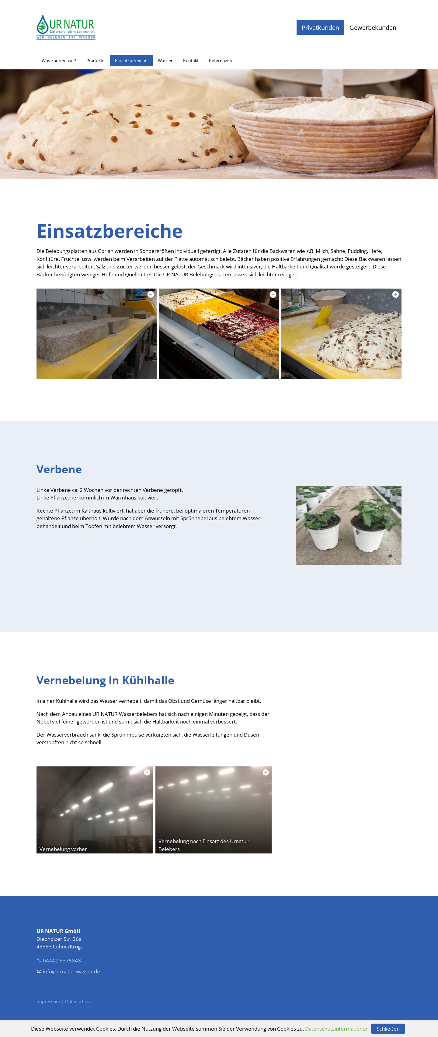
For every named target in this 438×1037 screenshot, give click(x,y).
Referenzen (220, 60)
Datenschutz (78, 1001)
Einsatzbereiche (131, 60)
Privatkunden (320, 27)
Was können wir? (59, 60)
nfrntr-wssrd (71, 971)
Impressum (48, 1001)
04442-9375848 (62, 960)
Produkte (95, 60)
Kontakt (191, 60)
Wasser (165, 60)
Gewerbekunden (372, 27)
